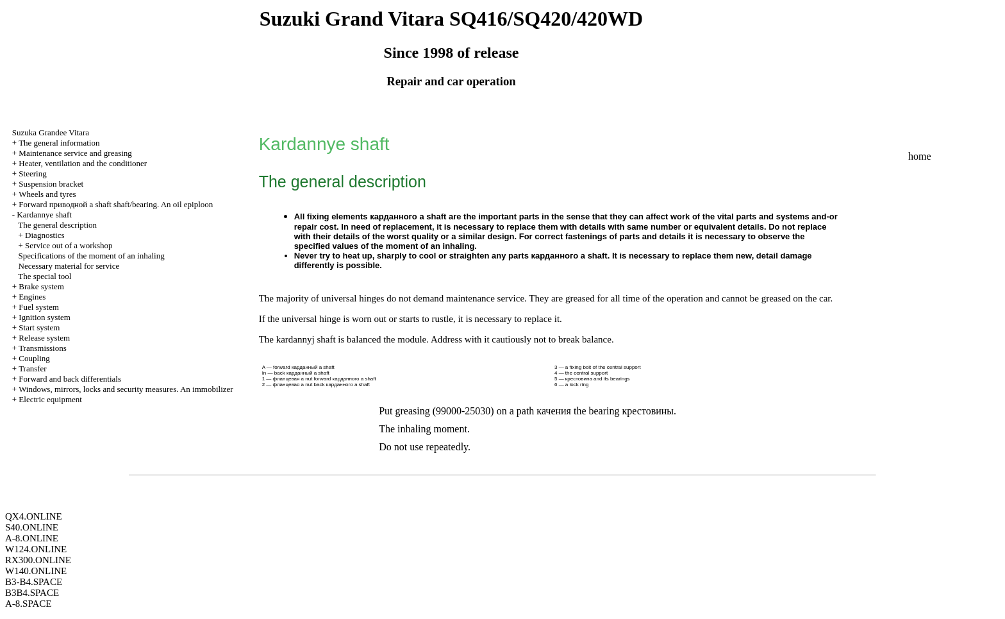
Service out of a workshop (68, 245)
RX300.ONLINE (38, 560)
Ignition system (45, 317)
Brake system (41, 286)
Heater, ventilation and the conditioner (83, 163)
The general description (57, 225)
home (919, 156)
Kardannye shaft (44, 214)
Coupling (34, 358)
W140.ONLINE (36, 571)
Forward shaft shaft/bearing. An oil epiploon (116, 204)
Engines (32, 296)
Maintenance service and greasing (75, 153)
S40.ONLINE (31, 527)
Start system (39, 327)
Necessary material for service (69, 266)
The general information (59, 143)
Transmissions (43, 348)
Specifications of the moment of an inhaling (92, 255)
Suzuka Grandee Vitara (50, 132)
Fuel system (38, 307)
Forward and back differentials (70, 379)
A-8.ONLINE (31, 538)
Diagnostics (44, 235)
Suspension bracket (51, 184)
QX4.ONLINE (33, 516)
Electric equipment (50, 399)
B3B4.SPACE (32, 593)
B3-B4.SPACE (33, 582)
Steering (32, 173)
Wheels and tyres (47, 194)
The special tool (44, 276)
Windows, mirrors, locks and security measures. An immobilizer (126, 389)
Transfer (33, 368)
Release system (44, 338)
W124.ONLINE (36, 549)
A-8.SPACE (28, 603)
